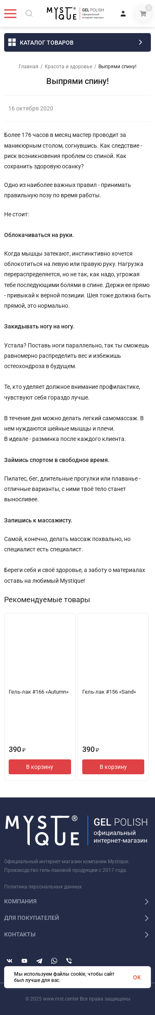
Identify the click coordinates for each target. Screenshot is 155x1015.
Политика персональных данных (43, 887)
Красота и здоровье (68, 66)
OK (137, 977)
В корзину (39, 767)
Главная (28, 66)
